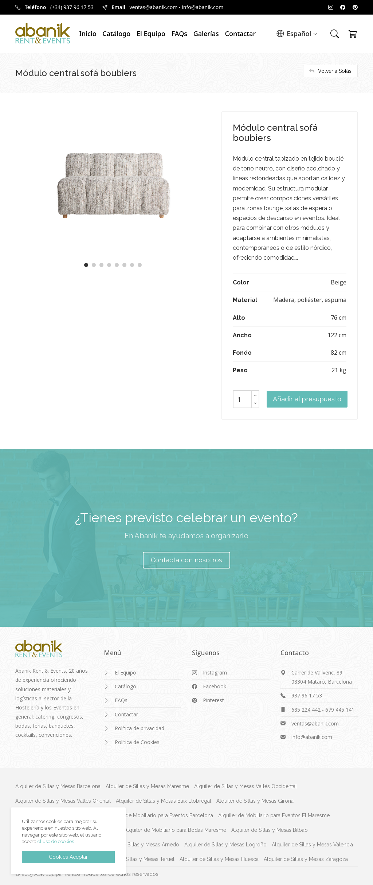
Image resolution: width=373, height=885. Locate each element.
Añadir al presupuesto (307, 399)
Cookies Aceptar (68, 857)
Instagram (215, 672)
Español (297, 34)
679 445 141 (339, 709)
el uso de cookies (56, 841)
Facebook (214, 686)
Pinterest (213, 700)
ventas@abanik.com (153, 7)
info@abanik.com (202, 7)
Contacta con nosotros (186, 560)
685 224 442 (306, 709)
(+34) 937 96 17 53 (72, 7)
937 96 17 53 (306, 695)
